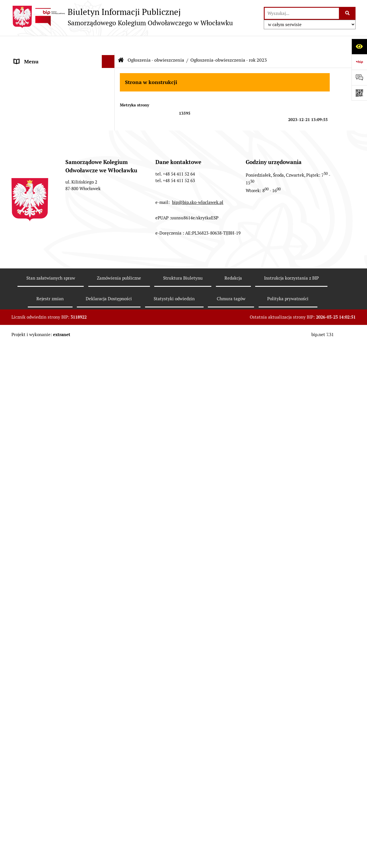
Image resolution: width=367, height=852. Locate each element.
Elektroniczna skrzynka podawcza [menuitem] (52, 173)
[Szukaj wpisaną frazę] (348, 13)
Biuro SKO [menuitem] (25, 96)
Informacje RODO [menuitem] (34, 643)
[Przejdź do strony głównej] (122, 17)
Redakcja (233, 824)
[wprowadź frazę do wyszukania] (302, 13)
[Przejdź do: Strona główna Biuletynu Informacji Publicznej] (121, 43)
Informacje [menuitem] (26, 57)
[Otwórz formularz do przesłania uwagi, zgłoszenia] (359, 77)
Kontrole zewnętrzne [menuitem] (38, 617)
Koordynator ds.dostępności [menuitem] (46, 655)
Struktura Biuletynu (183, 824)
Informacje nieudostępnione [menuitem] (46, 160)
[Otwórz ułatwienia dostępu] (359, 46)
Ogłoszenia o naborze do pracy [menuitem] (49, 630)
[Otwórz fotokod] (359, 93)
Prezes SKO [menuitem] (27, 70)
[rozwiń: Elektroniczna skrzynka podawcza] (109, 173)
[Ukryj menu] (108, 44)
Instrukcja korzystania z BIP (291, 824)
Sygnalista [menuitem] (26, 668)
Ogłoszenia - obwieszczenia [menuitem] (45, 186)
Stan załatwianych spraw (50, 824)
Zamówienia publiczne (119, 824)
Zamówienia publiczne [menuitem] (39, 134)
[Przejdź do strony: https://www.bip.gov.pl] (359, 62)
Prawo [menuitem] (21, 109)
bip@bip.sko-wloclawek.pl (197, 749)
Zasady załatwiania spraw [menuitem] (43, 147)
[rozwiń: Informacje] (109, 57)
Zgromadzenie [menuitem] (30, 83)
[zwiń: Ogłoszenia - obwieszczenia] (109, 186)
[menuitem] (63, 206)
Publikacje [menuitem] (25, 121)
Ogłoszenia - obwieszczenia (156, 43)
